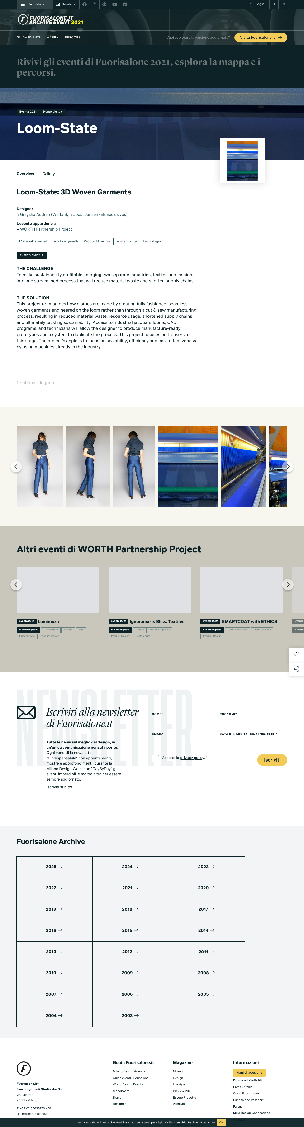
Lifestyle (179, 1023)
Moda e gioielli (68, 243)
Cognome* (233, 738)
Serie (176, 1078)
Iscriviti (272, 784)
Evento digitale (55, 112)
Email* (158, 758)
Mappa (52, 37)
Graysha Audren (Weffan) (44, 215)
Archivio (179, 1042)
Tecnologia (158, 243)
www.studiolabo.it (34, 1058)
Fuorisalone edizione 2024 (132, 1085)
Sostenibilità (131, 243)
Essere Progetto (184, 1036)
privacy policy (193, 783)
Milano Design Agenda (129, 1010)
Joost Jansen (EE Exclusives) (106, 215)
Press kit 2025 (243, 1026)
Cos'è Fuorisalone (246, 1032)
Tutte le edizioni (124, 1092)
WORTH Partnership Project (47, 230)
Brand (117, 1036)
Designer (119, 1042)
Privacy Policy (26, 1099)
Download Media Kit (247, 1019)
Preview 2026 (182, 1030)
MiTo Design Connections (251, 1051)
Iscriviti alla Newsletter (252, 1088)
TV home (179, 1072)
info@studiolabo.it (34, 1052)
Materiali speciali (34, 243)
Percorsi (73, 37)
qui (208, 1122)
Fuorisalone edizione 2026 (132, 1072)
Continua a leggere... (40, 385)
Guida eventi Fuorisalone (130, 1016)
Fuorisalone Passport (248, 1039)
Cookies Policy (49, 1099)
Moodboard (121, 1030)
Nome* (157, 738)
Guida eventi (28, 37)
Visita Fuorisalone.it (261, 38)
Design (178, 1016)
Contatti (239, 1058)
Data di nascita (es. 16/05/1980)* (254, 758)
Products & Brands (186, 1092)
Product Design (100, 243)
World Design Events (128, 1023)
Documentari (182, 1085)
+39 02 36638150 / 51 (35, 1047)
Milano (178, 1010)
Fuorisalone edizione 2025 (132, 1078)
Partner (238, 1045)
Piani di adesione (249, 1011)
